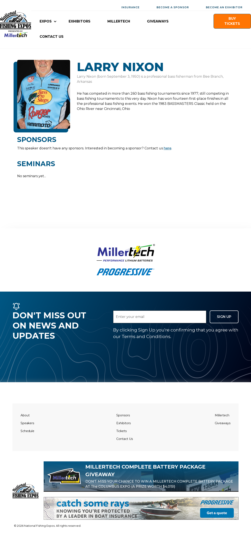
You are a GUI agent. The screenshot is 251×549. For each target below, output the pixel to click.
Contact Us (124, 439)
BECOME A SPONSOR (173, 7)
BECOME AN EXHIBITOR (224, 7)
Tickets (121, 431)
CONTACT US (52, 37)
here (167, 148)
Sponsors (123, 415)
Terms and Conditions (146, 336)
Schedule (27, 431)
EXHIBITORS (79, 21)
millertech (118, 21)
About (25, 415)
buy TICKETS (232, 21)
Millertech (222, 415)
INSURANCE (130, 7)
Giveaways (222, 423)
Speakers (27, 423)
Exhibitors (123, 423)
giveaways (158, 21)
